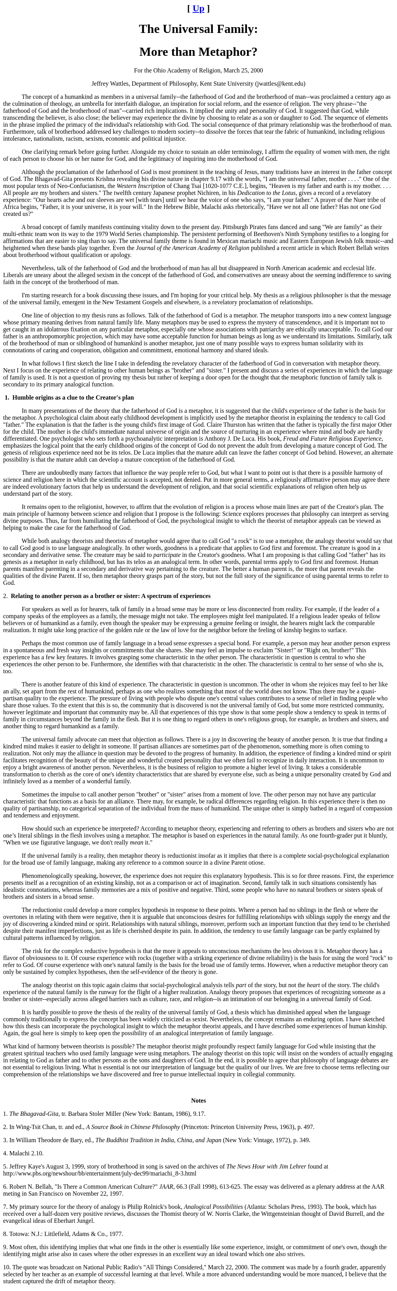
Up (199, 8)
